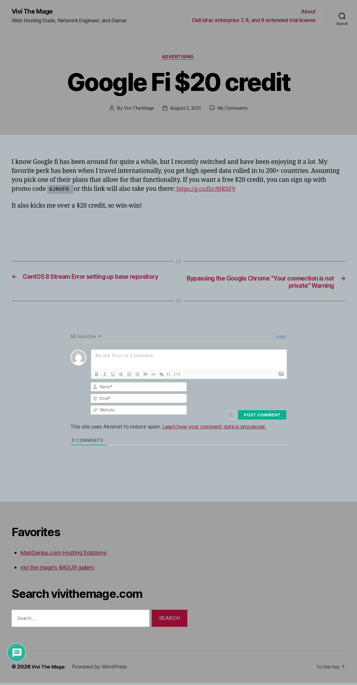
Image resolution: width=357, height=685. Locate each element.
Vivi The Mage (34, 11)
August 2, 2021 (185, 109)
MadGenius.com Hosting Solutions (68, 554)
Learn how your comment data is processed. (214, 429)
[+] (177, 376)
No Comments (234, 109)
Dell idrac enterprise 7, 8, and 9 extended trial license (254, 20)
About (308, 12)
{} (169, 376)
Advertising (178, 58)
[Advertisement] (79, 228)
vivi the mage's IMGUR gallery (62, 569)
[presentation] (247, 395)
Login (280, 338)
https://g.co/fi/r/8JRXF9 (207, 190)
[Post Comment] (262, 417)
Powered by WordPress (102, 669)
